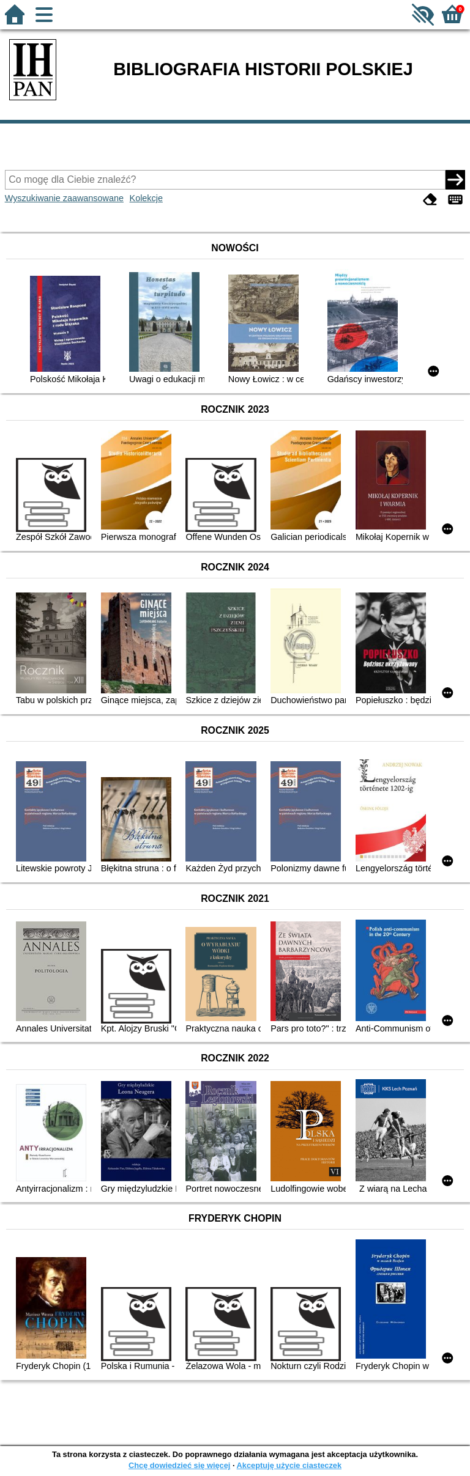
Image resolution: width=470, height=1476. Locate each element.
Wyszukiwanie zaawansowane (64, 198)
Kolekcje (146, 198)
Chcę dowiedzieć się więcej (179, 1465)
